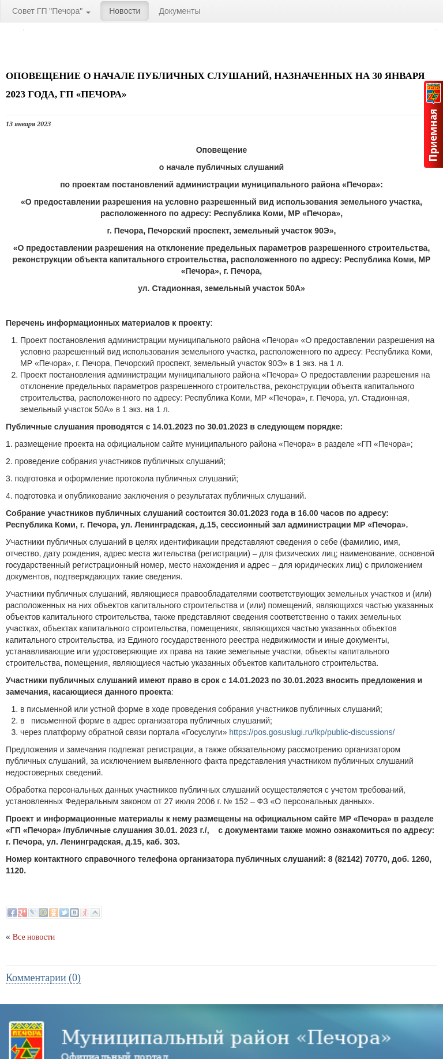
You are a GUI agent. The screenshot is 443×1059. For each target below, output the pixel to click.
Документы (179, 11)
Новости (124, 11)
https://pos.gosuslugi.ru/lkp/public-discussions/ (312, 732)
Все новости (34, 937)
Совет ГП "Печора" (51, 11)
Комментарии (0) (43, 977)
